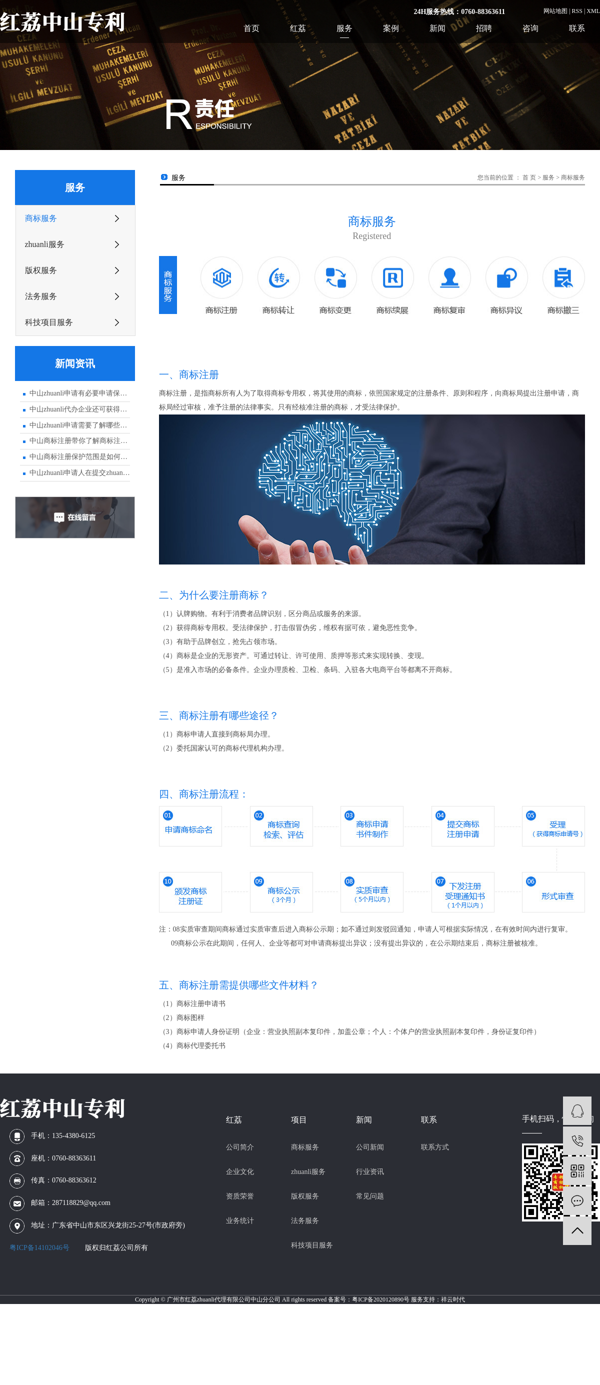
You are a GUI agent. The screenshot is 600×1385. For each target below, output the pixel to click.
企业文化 (240, 1172)
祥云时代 (453, 1299)
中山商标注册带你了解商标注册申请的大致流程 (80, 440)
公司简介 (240, 1147)
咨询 (530, 28)
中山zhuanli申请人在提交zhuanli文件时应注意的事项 (80, 472)
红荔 (298, 28)
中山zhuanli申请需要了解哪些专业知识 (80, 425)
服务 (344, 28)
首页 (252, 28)
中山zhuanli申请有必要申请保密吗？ (80, 393)
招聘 (484, 28)
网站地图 (556, 11)
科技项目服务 (49, 322)
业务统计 (240, 1220)
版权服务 (41, 270)
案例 (391, 28)
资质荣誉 (240, 1196)
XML (593, 11)
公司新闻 (370, 1147)
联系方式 (435, 1147)
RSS (577, 11)
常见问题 (370, 1196)
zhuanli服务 (44, 244)
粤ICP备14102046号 (40, 1248)
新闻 (438, 28)
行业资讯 (370, 1172)
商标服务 (41, 218)
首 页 (529, 177)
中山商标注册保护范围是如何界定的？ (80, 456)
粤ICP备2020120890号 (381, 1299)
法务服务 (41, 296)
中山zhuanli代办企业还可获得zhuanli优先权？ (80, 409)
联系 (577, 28)
